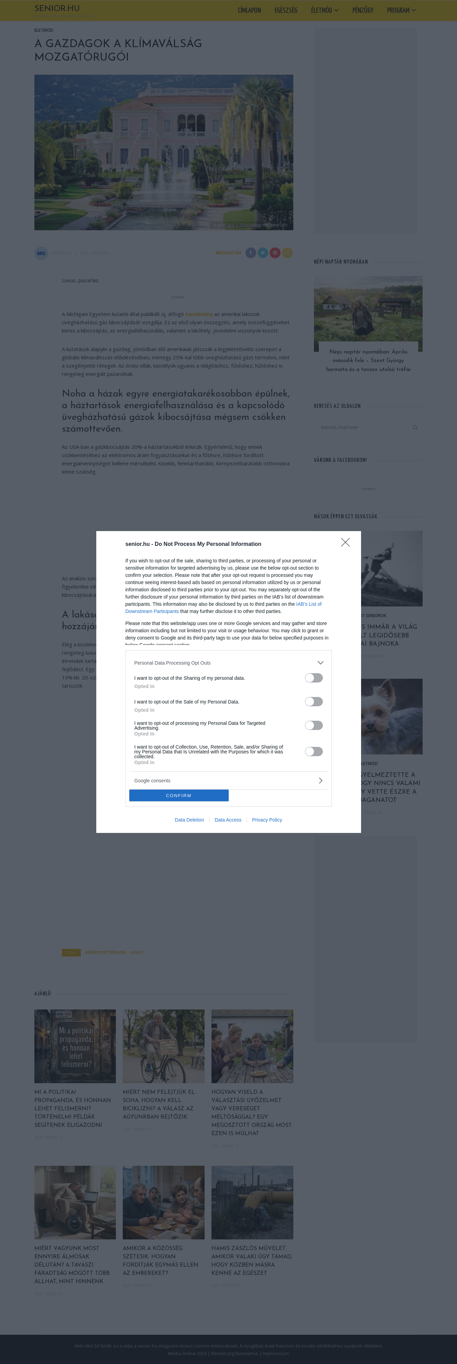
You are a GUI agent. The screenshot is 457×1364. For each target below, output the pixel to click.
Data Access (228, 820)
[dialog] (228, 682)
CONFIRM (179, 795)
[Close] (347, 544)
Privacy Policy (267, 820)
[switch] (314, 678)
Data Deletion (189, 820)
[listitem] (228, 662)
